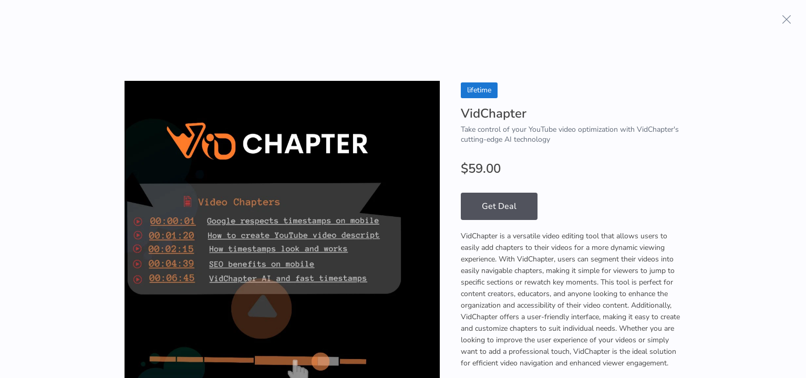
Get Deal (499, 206)
